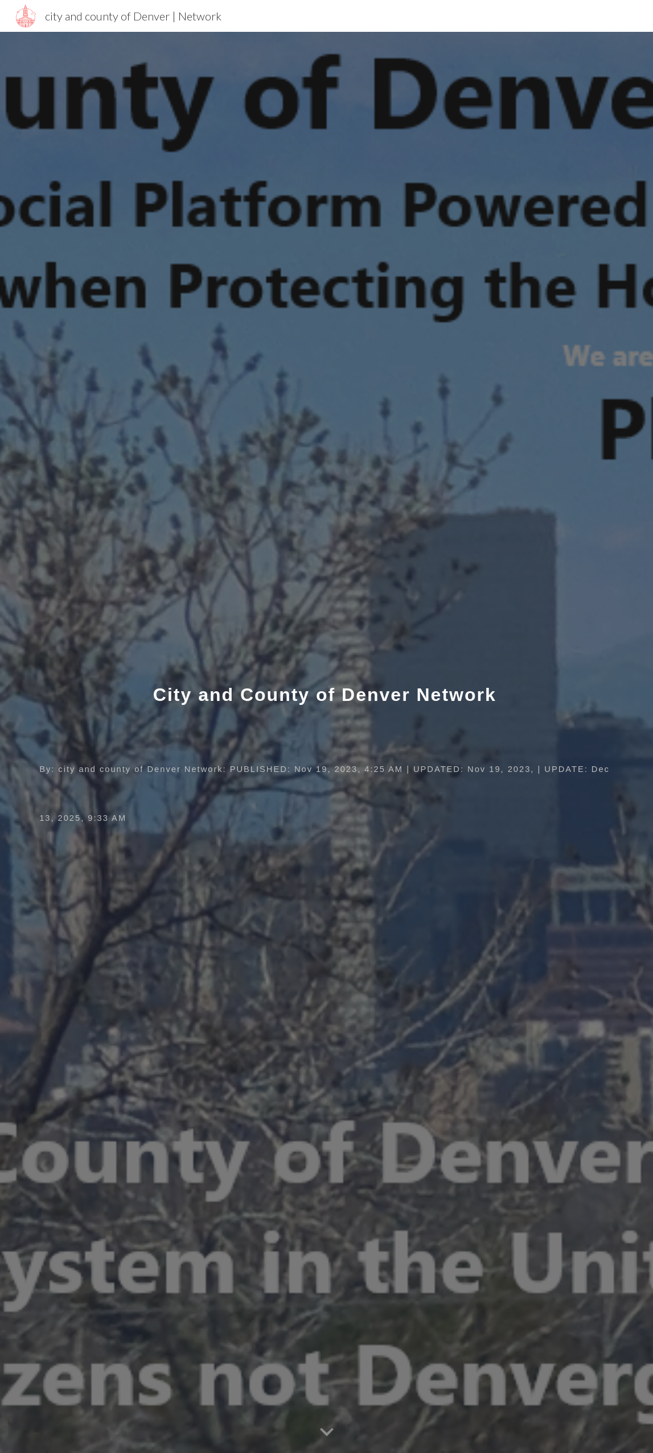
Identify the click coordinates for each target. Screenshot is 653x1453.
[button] (326, 1432)
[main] (326, 742)
